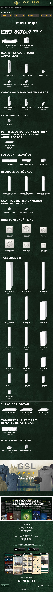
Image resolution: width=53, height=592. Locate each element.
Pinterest (28, 581)
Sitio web (26, 590)
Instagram (19, 581)
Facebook (33, 581)
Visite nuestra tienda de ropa (26, 486)
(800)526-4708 (28, 530)
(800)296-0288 (28, 538)
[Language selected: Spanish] (5, 586)
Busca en (51, 3)
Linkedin (24, 581)
